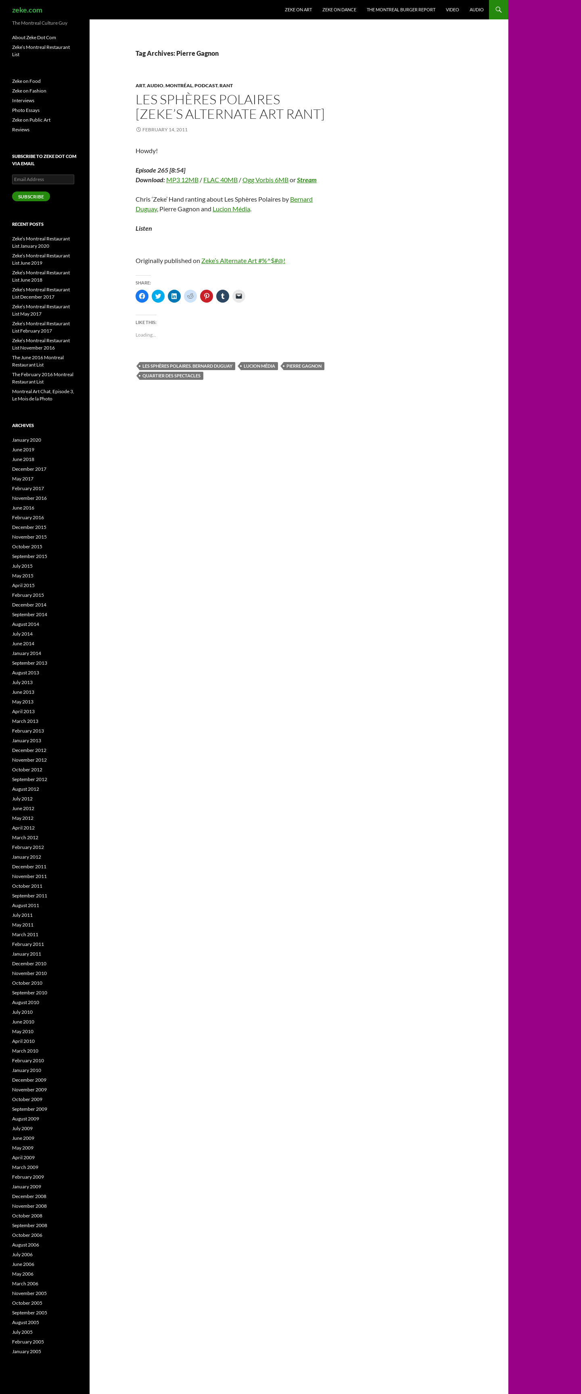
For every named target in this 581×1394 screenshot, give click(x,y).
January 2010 (26, 1070)
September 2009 (29, 1109)
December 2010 (29, 963)
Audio (477, 9)
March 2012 (25, 837)
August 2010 (25, 1002)
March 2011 (25, 934)
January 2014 (26, 653)
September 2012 (29, 779)
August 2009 (25, 1119)
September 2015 (29, 556)
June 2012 (23, 808)
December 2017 (29, 469)
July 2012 (22, 799)
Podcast (205, 85)
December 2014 (29, 605)
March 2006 (25, 1283)
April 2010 (23, 1041)
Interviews (23, 100)
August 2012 (25, 789)
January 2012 (26, 857)
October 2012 (27, 769)
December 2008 (29, 1196)
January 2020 (26, 440)
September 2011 (29, 896)
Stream (307, 179)
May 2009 (22, 1148)
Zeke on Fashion (29, 91)
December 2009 (29, 1080)
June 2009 (23, 1138)
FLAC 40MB (220, 179)
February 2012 (28, 847)
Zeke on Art (298, 9)
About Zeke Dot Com (34, 37)
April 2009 (23, 1157)
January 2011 (26, 954)
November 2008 (29, 1206)
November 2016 (29, 498)
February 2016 (28, 517)
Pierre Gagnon (304, 366)
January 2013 (26, 740)
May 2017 (22, 479)
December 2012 (29, 750)
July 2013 (22, 682)
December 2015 (29, 527)
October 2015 (27, 546)
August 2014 (25, 624)
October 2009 (27, 1099)
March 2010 (25, 1051)
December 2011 (29, 866)
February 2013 (28, 731)
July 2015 (22, 566)
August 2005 (25, 1322)
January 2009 (26, 1186)
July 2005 (22, 1332)
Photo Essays (26, 110)
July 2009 (22, 1128)
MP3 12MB (182, 179)
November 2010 (29, 973)
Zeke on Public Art (31, 120)
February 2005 (28, 1342)
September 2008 (29, 1225)
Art (140, 85)
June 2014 (23, 643)
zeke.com (27, 9)
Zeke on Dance (339, 9)
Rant (226, 85)
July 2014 (22, 634)
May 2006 (22, 1274)
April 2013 (23, 711)
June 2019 (23, 449)
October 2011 (27, 886)
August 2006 (25, 1245)
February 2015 (28, 595)
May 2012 (22, 818)
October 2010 (27, 983)
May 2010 (22, 1031)
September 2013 (29, 663)
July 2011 (22, 915)
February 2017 (28, 488)
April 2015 (23, 585)
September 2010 (29, 993)
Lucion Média (231, 209)
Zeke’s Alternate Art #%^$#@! (243, 260)
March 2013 (25, 721)
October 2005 (27, 1303)
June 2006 (23, 1264)
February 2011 (28, 944)
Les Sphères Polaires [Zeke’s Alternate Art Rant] (230, 106)
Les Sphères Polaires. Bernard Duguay (187, 366)
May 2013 (22, 702)
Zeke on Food (26, 81)
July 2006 (22, 1254)
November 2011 (29, 876)
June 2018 (23, 459)
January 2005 (26, 1351)
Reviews (20, 129)
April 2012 (23, 828)
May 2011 (22, 925)
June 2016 (23, 508)
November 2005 (29, 1293)
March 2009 (25, 1167)
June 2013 (23, 692)
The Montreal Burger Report (401, 9)
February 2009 (28, 1177)
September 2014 (29, 614)
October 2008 (27, 1216)
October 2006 (27, 1235)
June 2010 (23, 1022)
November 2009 (29, 1090)
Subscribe (31, 197)
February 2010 (28, 1060)
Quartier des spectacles (171, 375)
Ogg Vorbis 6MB (265, 179)
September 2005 (29, 1313)
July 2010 (22, 1012)
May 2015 (22, 576)
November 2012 (29, 760)
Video (452, 9)
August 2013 (25, 673)
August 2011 (25, 905)
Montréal (178, 85)
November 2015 (29, 537)
